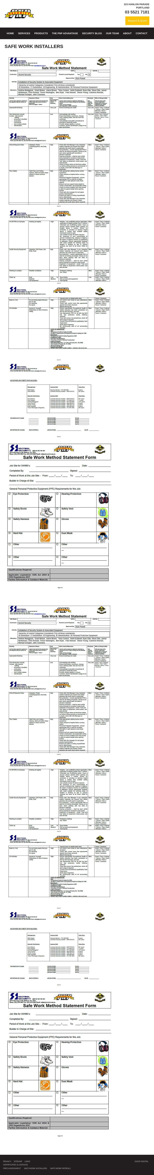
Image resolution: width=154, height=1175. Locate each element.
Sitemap (18, 1161)
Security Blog (92, 33)
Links (27, 1161)
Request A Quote (137, 20)
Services (24, 33)
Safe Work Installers (35, 1168)
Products (41, 33)
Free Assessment (12, 1168)
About (127, 33)
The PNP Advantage (65, 33)
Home (10, 33)
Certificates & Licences (15, 1164)
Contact (141, 33)
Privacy (7, 1161)
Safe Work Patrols (60, 1168)
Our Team (112, 33)
